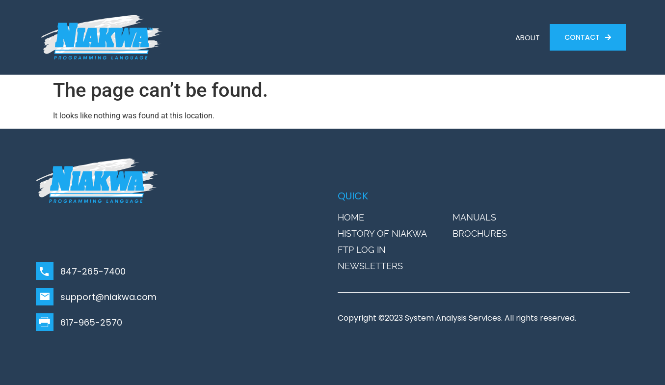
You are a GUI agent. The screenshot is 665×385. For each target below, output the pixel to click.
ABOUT (527, 37)
